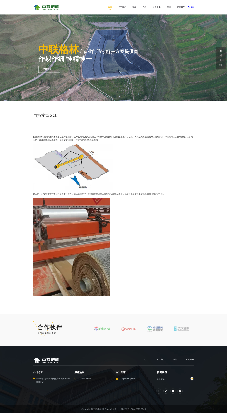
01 (220, 51)
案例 (169, 7)
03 (220, 60)
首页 (110, 7)
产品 (144, 7)
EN (191, 7)
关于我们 (122, 7)
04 (220, 64)
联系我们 (181, 7)
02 (220, 55)
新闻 (134, 7)
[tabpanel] (113, 57)
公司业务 (157, 7)
